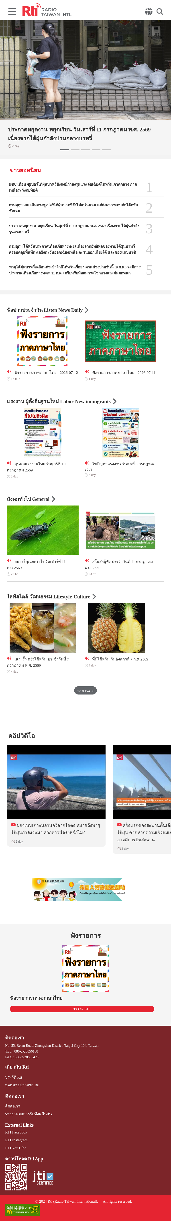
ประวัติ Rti (13, 1083)
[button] (64, 149)
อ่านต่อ (85, 693)
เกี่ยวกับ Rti (16, 1073)
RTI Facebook (15, 1136)
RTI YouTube (14, 1151)
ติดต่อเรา (14, 1044)
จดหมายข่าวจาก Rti (20, 1091)
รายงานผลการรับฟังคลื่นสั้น (26, 1118)
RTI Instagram (15, 1143)
